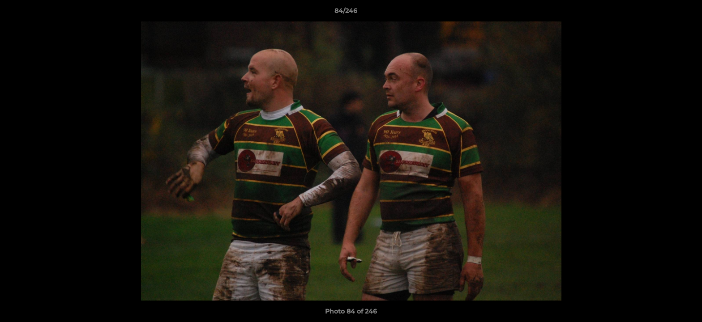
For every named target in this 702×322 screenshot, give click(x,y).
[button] (664, 13)
